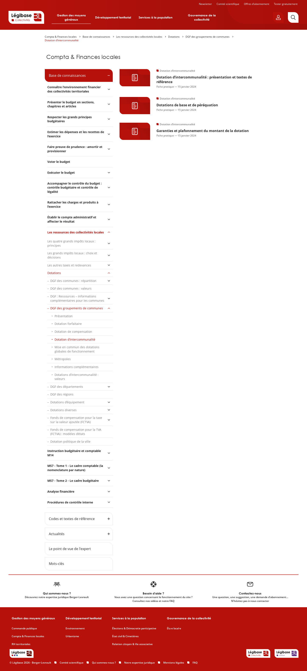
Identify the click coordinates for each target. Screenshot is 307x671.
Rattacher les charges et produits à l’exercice (72, 204)
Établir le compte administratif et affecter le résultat (71, 219)
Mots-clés (56, 563)
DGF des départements (66, 387)
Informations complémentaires (77, 367)
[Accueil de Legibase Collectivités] (26, 17)
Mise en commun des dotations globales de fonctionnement (77, 349)
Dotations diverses (63, 410)
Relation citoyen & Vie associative (132, 644)
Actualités (57, 534)
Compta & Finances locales (61, 36)
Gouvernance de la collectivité (202, 17)
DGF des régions (61, 394)
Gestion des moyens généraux (71, 17)
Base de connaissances (96, 36)
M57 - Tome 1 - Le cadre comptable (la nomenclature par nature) (75, 468)
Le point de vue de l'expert (70, 548)
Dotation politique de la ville (70, 441)
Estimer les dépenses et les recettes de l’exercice (75, 134)
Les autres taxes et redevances (69, 265)
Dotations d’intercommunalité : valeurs (77, 377)
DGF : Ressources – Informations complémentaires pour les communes (77, 298)
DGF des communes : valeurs (71, 288)
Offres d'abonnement (256, 4)
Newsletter (205, 4)
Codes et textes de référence (72, 518)
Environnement (75, 628)
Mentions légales (173, 662)
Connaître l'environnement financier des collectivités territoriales (74, 89)
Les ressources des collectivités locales (139, 36)
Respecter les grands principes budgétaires (69, 119)
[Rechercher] (293, 17)
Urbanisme (72, 636)
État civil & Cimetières (125, 636)
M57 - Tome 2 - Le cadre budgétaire (73, 481)
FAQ (195, 662)
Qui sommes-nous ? (104, 662)
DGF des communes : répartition (73, 281)
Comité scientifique (228, 4)
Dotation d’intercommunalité (62, 40)
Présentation (64, 316)
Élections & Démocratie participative (134, 628)
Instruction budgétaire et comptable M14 (74, 453)
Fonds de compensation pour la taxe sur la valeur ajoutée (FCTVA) (76, 420)
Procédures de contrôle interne (70, 502)
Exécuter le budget (61, 173)
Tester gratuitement (285, 4)
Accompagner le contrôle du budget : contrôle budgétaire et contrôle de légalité (74, 187)
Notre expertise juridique (139, 662)
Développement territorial (113, 17)
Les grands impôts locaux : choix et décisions (72, 255)
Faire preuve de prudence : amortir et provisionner (74, 149)
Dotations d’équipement (67, 402)
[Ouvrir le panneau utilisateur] (278, 17)
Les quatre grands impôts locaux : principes (71, 243)
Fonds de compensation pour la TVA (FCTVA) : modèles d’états (75, 432)
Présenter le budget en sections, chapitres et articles (70, 104)
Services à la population (155, 17)
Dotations (174, 36)
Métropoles (63, 359)
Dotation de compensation (73, 332)
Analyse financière (60, 491)
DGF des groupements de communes (208, 36)
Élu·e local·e (174, 628)
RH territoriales (21, 644)
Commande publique (24, 628)
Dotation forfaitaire (68, 324)
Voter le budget (58, 162)
